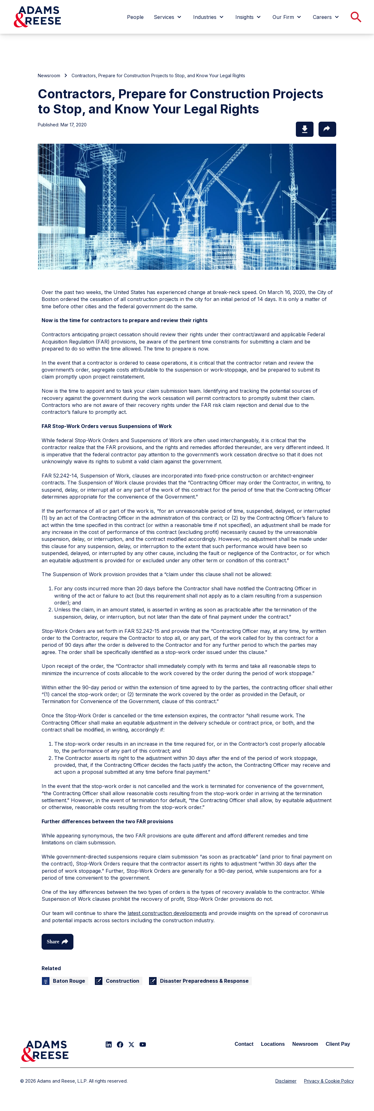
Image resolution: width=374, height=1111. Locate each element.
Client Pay (338, 1044)
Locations (273, 1044)
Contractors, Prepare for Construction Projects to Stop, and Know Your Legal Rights (158, 75)
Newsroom (49, 75)
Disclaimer (285, 1081)
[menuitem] (135, 17)
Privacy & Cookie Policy (329, 1081)
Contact (244, 1044)
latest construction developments (167, 913)
